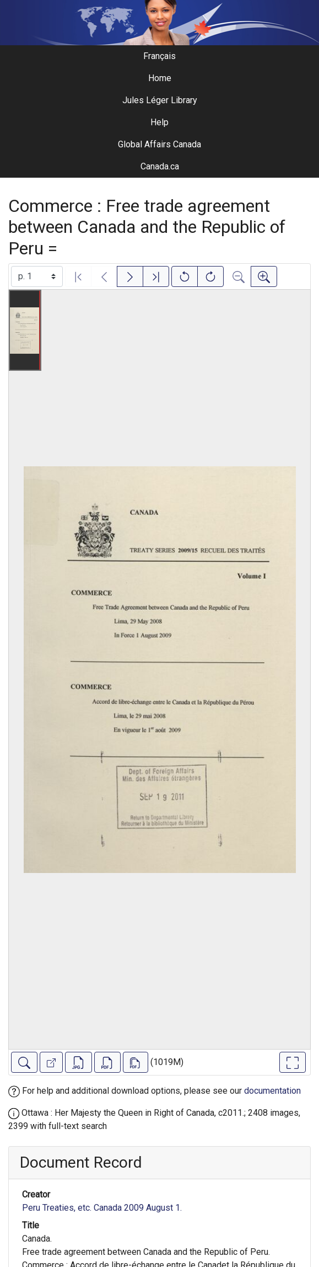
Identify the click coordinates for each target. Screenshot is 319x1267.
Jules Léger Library (159, 100)
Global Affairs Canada (159, 144)
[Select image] (37, 276)
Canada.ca (159, 166)
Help (159, 122)
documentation (272, 1090)
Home (159, 78)
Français (159, 56)
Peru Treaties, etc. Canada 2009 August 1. (102, 1207)
